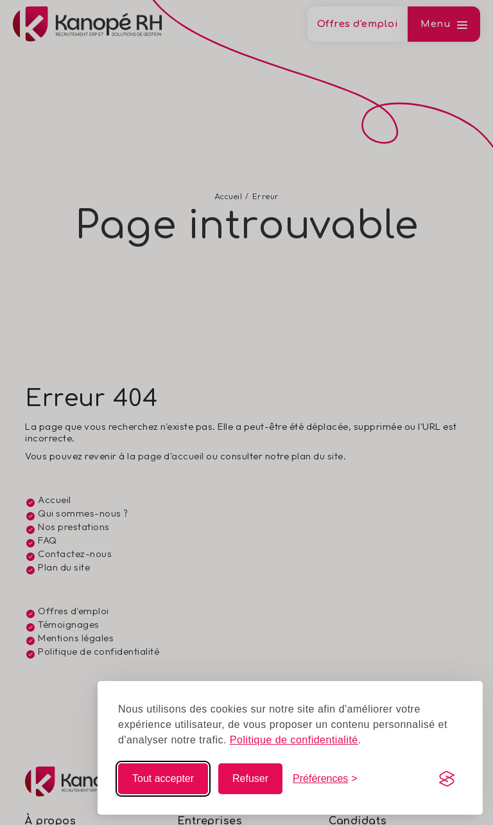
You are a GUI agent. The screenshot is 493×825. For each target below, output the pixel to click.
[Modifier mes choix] (325, 778)
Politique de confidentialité (294, 739)
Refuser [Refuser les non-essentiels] (250, 778)
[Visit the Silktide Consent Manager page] (446, 778)
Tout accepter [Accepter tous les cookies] (163, 778)
